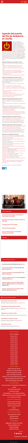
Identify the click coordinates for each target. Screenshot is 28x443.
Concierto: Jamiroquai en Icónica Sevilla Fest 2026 (12, 288)
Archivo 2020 (14, 352)
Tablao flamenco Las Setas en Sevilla (9, 313)
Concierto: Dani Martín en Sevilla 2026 (10, 272)
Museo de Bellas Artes (7, 120)
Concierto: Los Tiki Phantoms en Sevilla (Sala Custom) (12, 65)
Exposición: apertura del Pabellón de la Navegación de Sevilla (13, 160)
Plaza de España (14, 427)
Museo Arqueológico (16, 120)
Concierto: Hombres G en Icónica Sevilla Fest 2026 (12, 282)
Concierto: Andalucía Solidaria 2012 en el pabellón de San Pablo (13, 126)
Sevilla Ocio (10, 165)
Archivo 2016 (14, 344)
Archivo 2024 (14, 360)
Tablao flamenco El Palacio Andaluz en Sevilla (10, 306)
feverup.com (22, 302)
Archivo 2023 (14, 358)
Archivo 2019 (14, 350)
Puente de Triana (14, 429)
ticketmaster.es (8, 269)
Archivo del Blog (14, 334)
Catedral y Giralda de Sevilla (14, 370)
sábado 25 (11, 52)
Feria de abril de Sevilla (14, 414)
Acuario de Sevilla (14, 391)
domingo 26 (15, 52)
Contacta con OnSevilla (20, 436)
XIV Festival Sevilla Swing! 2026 (8, 228)
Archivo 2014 (14, 340)
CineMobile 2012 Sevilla (6, 73)
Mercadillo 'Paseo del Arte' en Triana (8, 92)
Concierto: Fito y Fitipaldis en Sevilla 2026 (11, 267)
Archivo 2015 (14, 342)
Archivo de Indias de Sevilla (14, 374)
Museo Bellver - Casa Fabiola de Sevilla (14, 393)
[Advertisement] (13, 17)
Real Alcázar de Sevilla (14, 368)
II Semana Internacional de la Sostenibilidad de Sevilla (12, 95)
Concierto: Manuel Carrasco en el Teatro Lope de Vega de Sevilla (13, 117)
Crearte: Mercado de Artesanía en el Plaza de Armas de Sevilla (13, 75)
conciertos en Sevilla (5, 58)
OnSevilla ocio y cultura (20, 49)
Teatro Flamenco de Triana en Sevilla (9, 300)
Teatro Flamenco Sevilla (6, 324)
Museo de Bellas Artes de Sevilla (14, 378)
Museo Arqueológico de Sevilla (14, 380)
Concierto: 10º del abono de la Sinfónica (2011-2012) (12, 66)
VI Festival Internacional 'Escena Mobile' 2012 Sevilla (12, 72)
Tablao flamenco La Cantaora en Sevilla (9, 318)
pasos (14, 408)
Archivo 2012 (14, 336)
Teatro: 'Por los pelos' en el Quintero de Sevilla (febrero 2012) (13, 71)
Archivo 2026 (14, 364)
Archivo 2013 (14, 338)
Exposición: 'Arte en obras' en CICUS (9, 135)
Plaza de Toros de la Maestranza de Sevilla (14, 376)
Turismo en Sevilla (16, 397)
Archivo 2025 (14, 362)
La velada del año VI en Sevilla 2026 (9, 224)
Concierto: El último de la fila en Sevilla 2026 (11, 277)
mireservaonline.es (18, 320)
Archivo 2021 (14, 354)
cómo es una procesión (14, 406)
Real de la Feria (14, 416)
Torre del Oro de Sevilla (14, 389)
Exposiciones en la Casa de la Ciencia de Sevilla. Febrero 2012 (13, 136)
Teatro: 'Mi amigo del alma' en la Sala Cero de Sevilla (11, 70)
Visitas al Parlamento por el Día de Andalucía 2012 (11, 114)
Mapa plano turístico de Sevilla (14, 423)
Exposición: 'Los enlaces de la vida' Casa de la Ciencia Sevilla (13, 146)
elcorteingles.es (18, 315)
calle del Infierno (14, 418)
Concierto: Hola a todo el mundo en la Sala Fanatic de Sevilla (13, 78)
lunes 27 (19, 52)
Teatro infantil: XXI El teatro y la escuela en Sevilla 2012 (12, 105)
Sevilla (23, 44)
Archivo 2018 (14, 348)
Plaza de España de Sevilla (14, 372)
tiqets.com (17, 302)
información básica (14, 410)
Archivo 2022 (14, 356)
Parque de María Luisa (14, 425)
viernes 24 (6, 52)
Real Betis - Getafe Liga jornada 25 (8, 96)
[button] (2, 202)
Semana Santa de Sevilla (14, 402)
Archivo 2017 (14, 346)
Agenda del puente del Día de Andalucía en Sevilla (12, 36)
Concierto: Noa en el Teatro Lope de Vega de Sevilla (11, 127)
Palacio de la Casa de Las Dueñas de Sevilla (14, 395)
